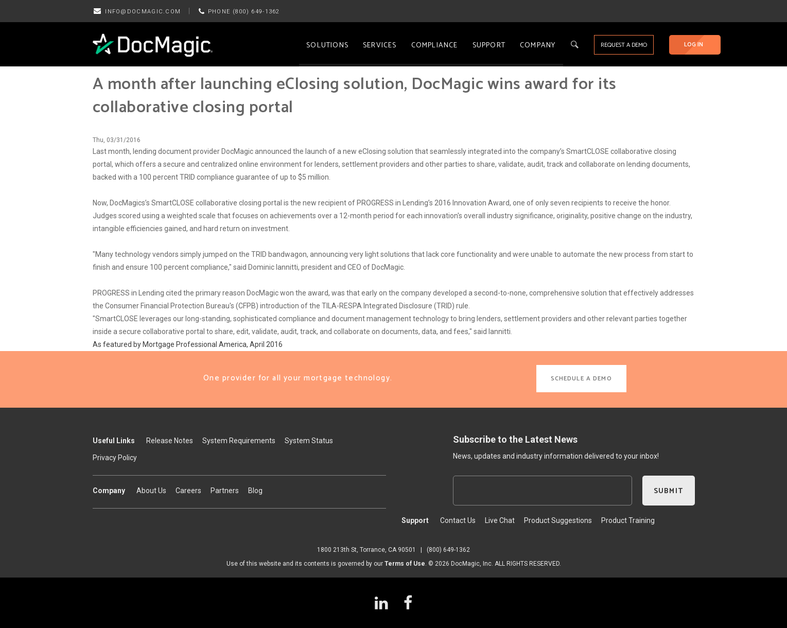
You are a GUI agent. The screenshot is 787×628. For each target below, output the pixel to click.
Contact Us (458, 520)
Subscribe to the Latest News (515, 439)
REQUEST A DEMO (624, 45)
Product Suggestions (558, 520)
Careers (188, 490)
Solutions (327, 45)
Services (380, 45)
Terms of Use (404, 563)
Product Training (628, 520)
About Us (151, 490)
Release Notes (169, 441)
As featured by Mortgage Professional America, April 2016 (188, 344)
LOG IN (693, 44)
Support (489, 45)
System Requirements (238, 441)
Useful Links (114, 441)
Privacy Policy (115, 457)
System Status (309, 441)
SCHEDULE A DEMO (581, 378)
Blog (255, 490)
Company (537, 45)
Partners (225, 490)
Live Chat (500, 520)
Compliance (434, 45)
